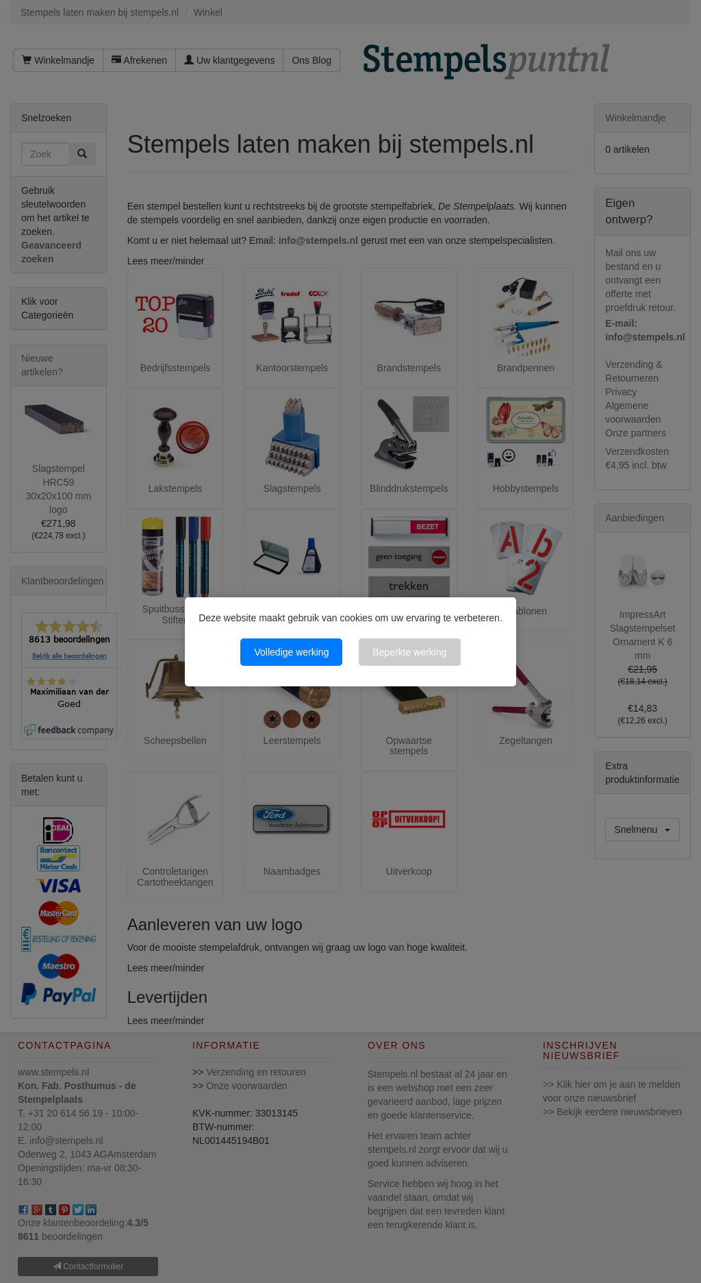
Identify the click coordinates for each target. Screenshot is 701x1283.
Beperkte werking (409, 652)
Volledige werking (291, 652)
